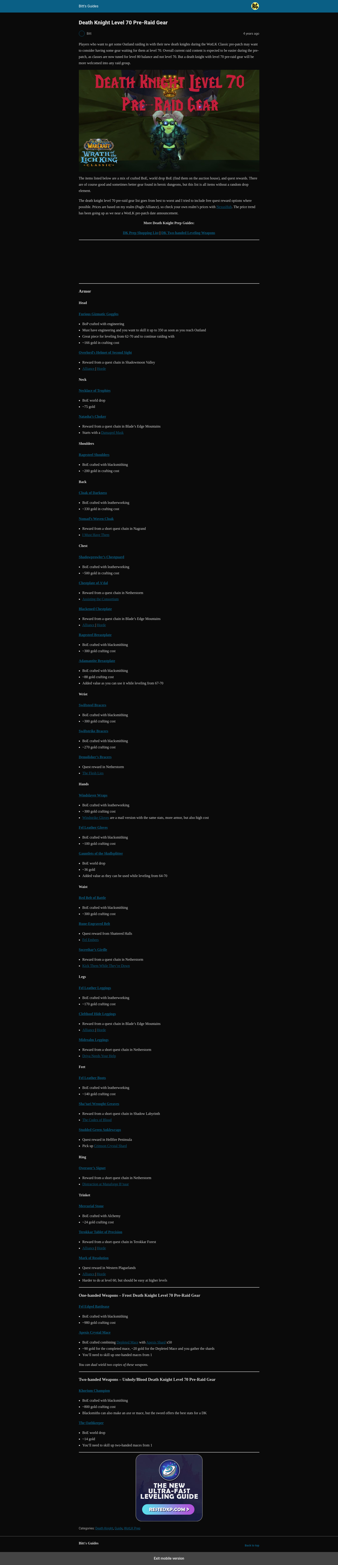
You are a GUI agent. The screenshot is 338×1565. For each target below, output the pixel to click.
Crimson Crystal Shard (110, 1146)
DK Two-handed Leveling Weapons (188, 233)
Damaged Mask (112, 432)
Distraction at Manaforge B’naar (105, 1184)
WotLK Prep (132, 1528)
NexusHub (224, 207)
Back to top (252, 1545)
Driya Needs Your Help (99, 1056)
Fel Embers (90, 940)
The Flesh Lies (93, 773)
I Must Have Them (95, 535)
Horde (101, 368)
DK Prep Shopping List (141, 233)
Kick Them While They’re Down (106, 966)
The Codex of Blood (97, 1120)
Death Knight (104, 1528)
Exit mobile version (169, 1558)
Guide (119, 1528)
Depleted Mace (127, 1342)
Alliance (88, 368)
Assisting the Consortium (100, 599)
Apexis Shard (156, 1342)
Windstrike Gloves (95, 818)
